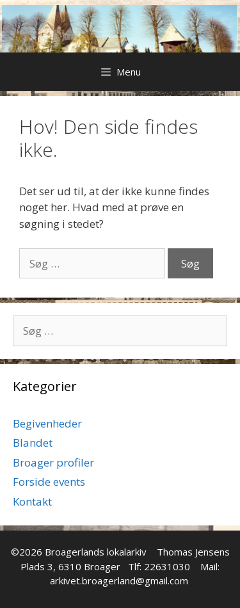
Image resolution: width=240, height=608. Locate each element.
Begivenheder (47, 423)
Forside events (49, 481)
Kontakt (32, 501)
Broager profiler (53, 462)
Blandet (32, 442)
